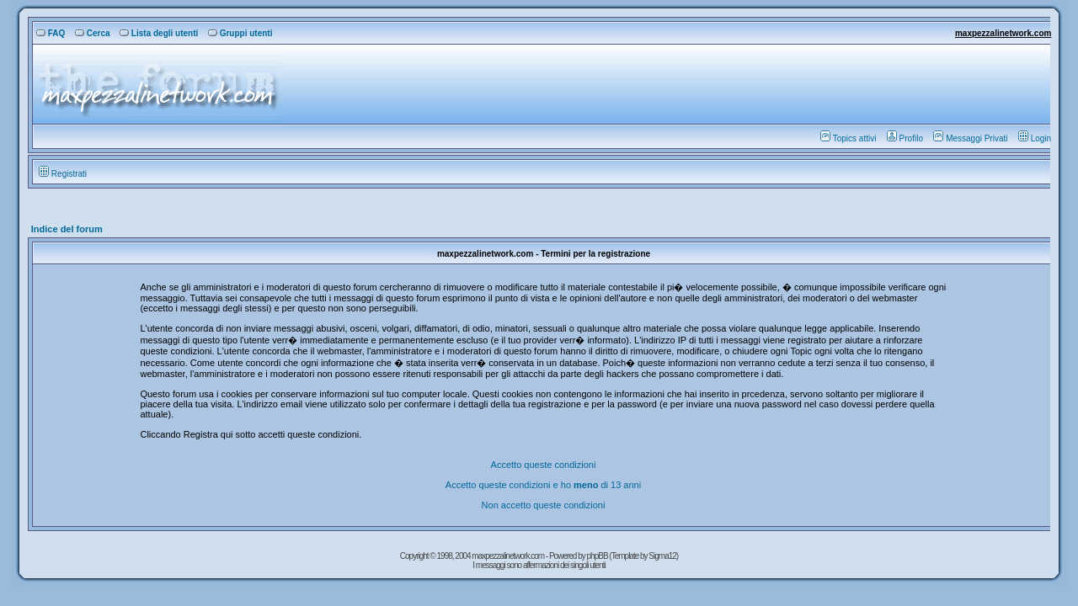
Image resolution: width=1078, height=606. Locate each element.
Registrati (63, 173)
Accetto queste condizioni (543, 465)
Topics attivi (848, 138)
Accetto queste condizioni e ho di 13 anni (543, 485)
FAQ (51, 33)
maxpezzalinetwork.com (1003, 33)
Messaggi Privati (970, 138)
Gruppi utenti (240, 33)
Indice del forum (67, 229)
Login (1034, 138)
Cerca (92, 33)
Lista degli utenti (159, 33)
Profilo (905, 138)
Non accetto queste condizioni (544, 505)
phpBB (598, 556)
